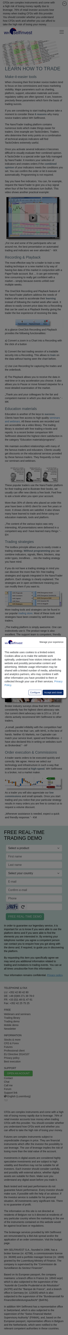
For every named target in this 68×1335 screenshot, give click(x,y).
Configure (35, 692)
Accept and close (53, 692)
